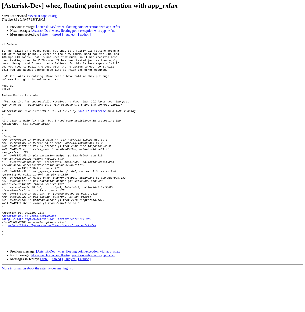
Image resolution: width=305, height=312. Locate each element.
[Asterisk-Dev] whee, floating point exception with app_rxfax (78, 27)
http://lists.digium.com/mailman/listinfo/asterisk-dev (47, 254)
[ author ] (84, 34)
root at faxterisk (92, 125)
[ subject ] (70, 34)
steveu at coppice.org (42, 16)
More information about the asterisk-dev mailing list (37, 308)
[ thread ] (56, 34)
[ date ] (45, 34)
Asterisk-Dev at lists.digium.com (29, 251)
